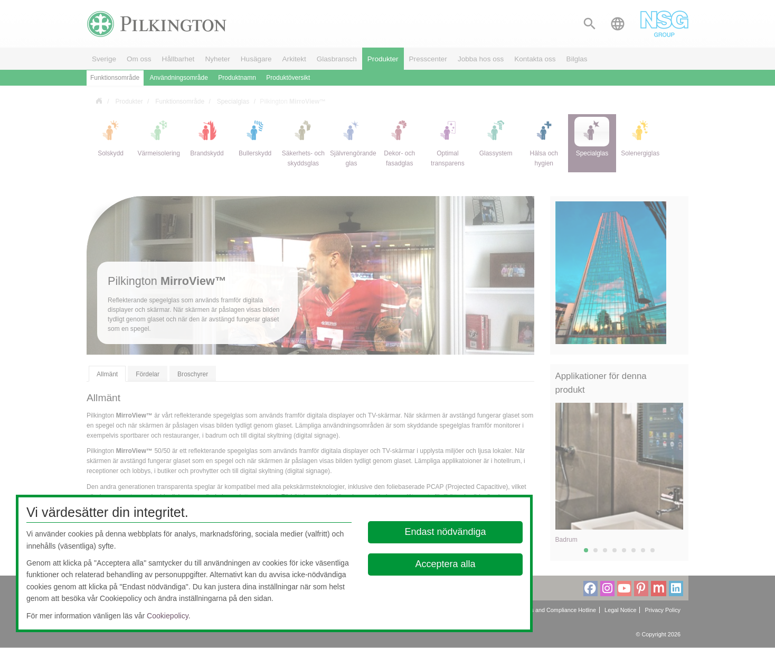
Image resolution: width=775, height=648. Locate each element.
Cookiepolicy (167, 616)
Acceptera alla (445, 564)
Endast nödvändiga (445, 531)
